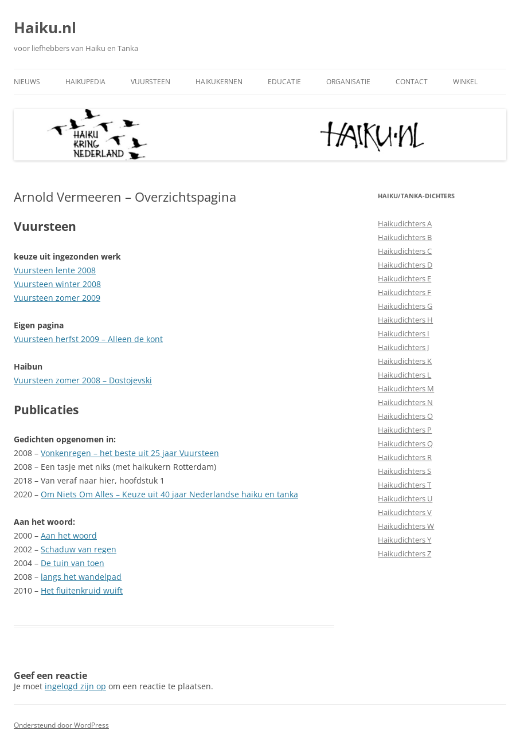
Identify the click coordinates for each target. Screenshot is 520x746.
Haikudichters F (404, 292)
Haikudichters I (403, 333)
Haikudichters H (405, 320)
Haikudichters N (405, 402)
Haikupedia (85, 82)
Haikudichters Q (405, 443)
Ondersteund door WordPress (61, 725)
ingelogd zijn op (75, 686)
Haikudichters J (403, 347)
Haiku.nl (45, 27)
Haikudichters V (405, 512)
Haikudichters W (406, 526)
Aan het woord (69, 535)
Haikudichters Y (404, 540)
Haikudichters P (405, 430)
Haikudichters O (405, 416)
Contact (412, 82)
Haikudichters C (405, 251)
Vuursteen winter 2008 (57, 283)
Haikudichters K (405, 361)
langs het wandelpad (81, 576)
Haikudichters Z (404, 553)
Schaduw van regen (78, 549)
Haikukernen (219, 82)
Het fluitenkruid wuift (82, 590)
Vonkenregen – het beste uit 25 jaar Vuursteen (130, 452)
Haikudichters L (404, 375)
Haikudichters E (404, 278)
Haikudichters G (405, 306)
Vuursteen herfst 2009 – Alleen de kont (88, 338)
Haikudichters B (405, 237)
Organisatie (348, 82)
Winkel (465, 82)
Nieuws (27, 82)
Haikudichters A (405, 223)
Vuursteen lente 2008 (55, 270)
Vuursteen (150, 82)
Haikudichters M (406, 388)
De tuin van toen (72, 562)
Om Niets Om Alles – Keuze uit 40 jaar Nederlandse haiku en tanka (169, 494)
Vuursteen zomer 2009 (57, 297)
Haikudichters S (404, 471)
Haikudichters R (405, 457)
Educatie (284, 82)
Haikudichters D (405, 265)
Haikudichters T (404, 485)
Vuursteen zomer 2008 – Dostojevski (83, 380)
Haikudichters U (405, 498)
